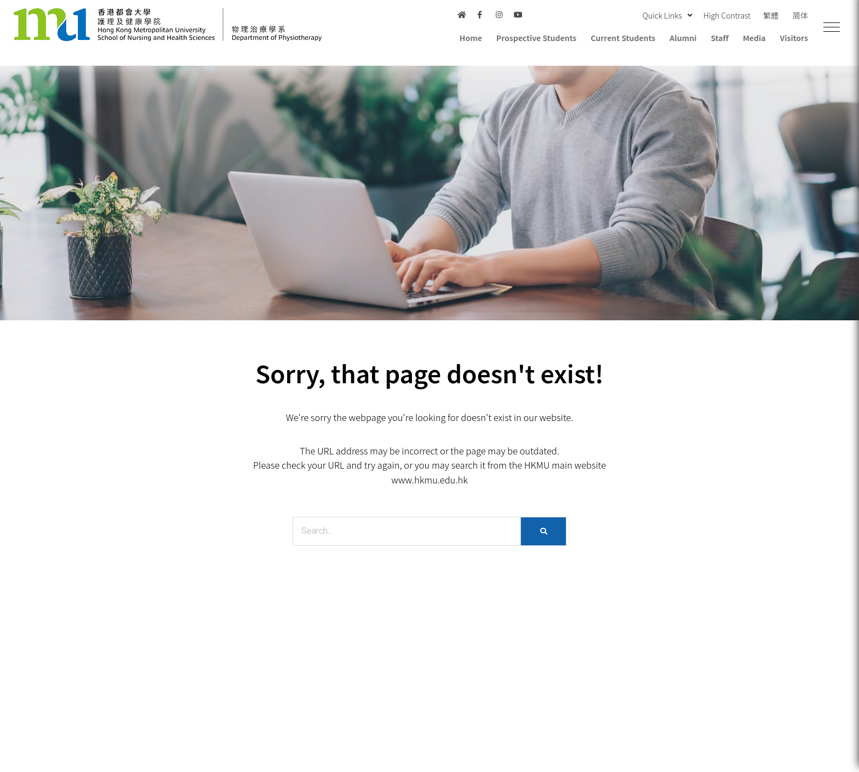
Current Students (623, 37)
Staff (719, 37)
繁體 (770, 15)
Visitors (794, 37)
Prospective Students (536, 37)
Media (754, 37)
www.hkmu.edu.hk (429, 479)
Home (471, 37)
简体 (800, 15)
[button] (831, 27)
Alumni (682, 37)
